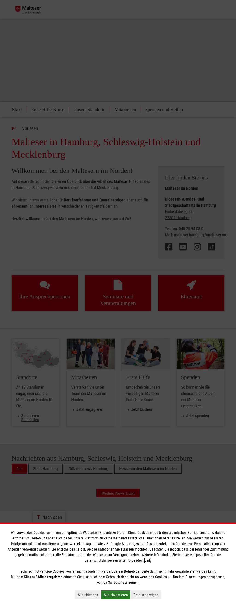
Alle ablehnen (89, 594)
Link (148, 560)
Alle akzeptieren (117, 594)
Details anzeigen (147, 594)
